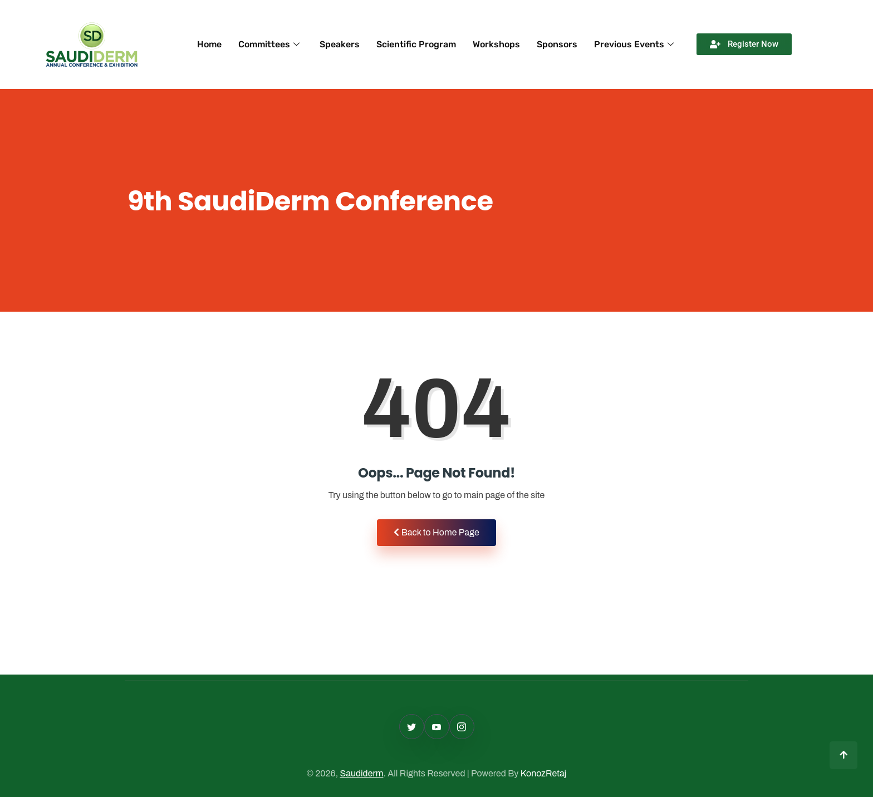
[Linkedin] (461, 726)
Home (209, 44)
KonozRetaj (543, 773)
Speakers (340, 44)
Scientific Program (416, 44)
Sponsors (557, 44)
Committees (269, 44)
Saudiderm (361, 773)
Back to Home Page (436, 532)
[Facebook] (436, 726)
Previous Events (634, 44)
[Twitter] (411, 726)
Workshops (496, 44)
